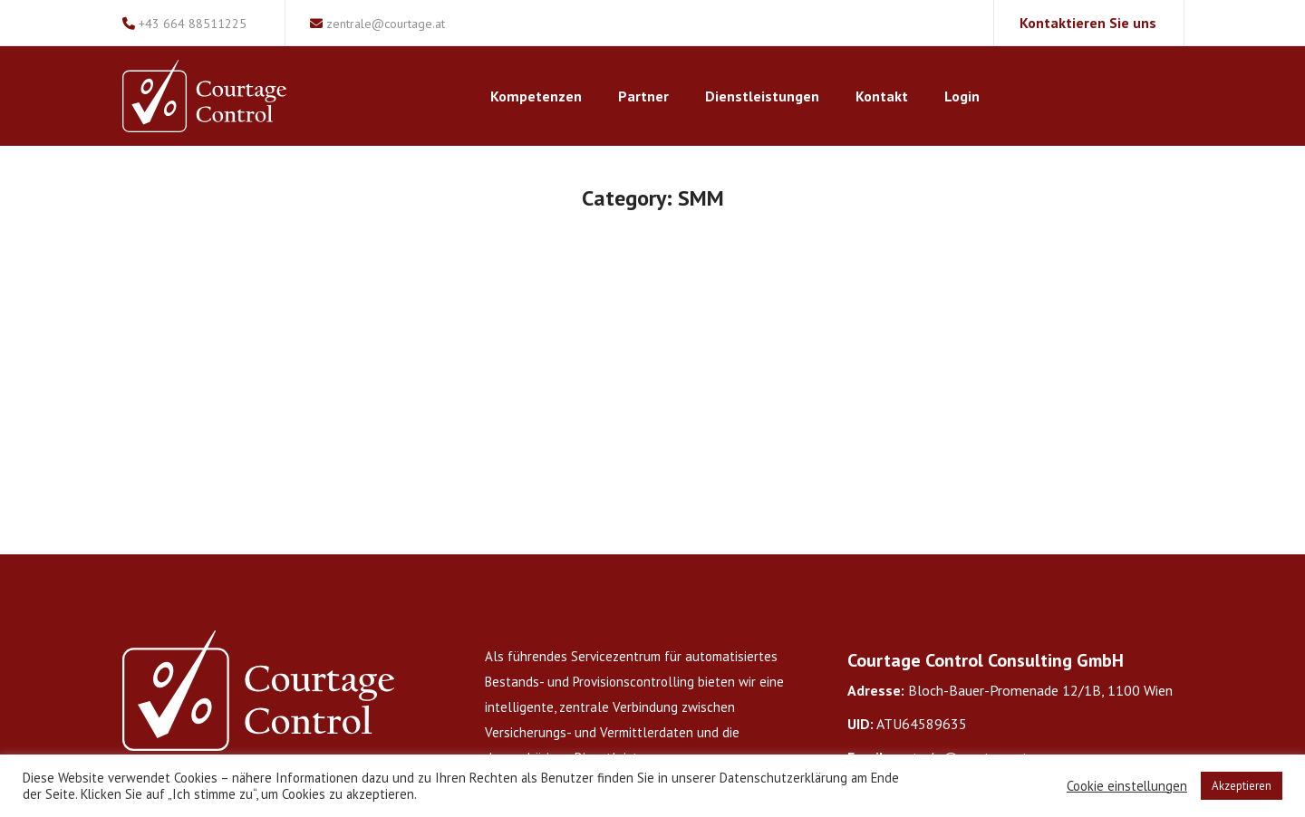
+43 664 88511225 (184, 23)
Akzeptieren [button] (1241, 785)
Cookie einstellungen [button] (1127, 786)
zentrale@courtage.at (377, 23)
